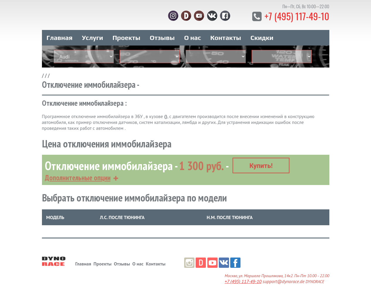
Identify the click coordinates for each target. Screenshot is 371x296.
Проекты (126, 37)
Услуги (92, 37)
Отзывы (162, 37)
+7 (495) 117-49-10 (297, 16)
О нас (192, 37)
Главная (60, 37)
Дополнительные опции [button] (78, 177)
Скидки (261, 37)
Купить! (260, 165)
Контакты (225, 37)
